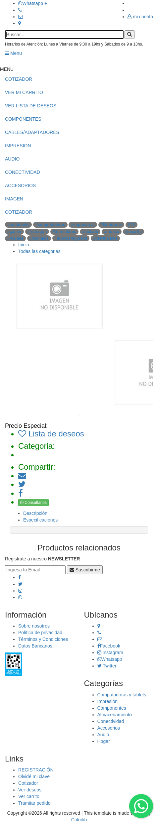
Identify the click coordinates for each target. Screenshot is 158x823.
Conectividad (110, 721)
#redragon (37, 231)
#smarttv (133, 231)
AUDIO (12, 159)
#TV (131, 224)
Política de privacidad (40, 632)
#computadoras (50, 224)
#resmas (15, 238)
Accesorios (108, 728)
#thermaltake (105, 238)
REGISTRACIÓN (36, 769)
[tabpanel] (128, 372)
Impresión (107, 701)
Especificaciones (40, 520)
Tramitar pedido (34, 803)
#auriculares (64, 231)
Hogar (103, 741)
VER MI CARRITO (24, 92)
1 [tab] (79, 415)
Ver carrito (28, 796)
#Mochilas (39, 238)
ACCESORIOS (20, 185)
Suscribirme (85, 569)
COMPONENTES (23, 119)
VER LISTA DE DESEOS (30, 105)
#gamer (14, 231)
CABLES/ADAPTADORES (32, 132)
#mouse (111, 231)
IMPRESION (18, 145)
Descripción (35, 513)
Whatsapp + (32, 3)
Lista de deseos (51, 433)
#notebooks (18, 224)
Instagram (110, 652)
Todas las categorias (39, 251)
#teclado (90, 231)
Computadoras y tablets (121, 694)
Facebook (108, 645)
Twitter (107, 665)
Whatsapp (109, 659)
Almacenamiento (114, 714)
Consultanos (33, 502)
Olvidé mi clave (34, 776)
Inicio (23, 244)
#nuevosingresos (71, 238)
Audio (103, 734)
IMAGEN (14, 198)
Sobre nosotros (34, 626)
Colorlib (79, 819)
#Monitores (111, 224)
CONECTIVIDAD (22, 172)
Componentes (111, 708)
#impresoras (82, 224)
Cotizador (28, 783)
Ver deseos (29, 789)
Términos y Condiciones (43, 639)
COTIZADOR (18, 79)
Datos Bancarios (35, 645)
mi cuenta (140, 16)
